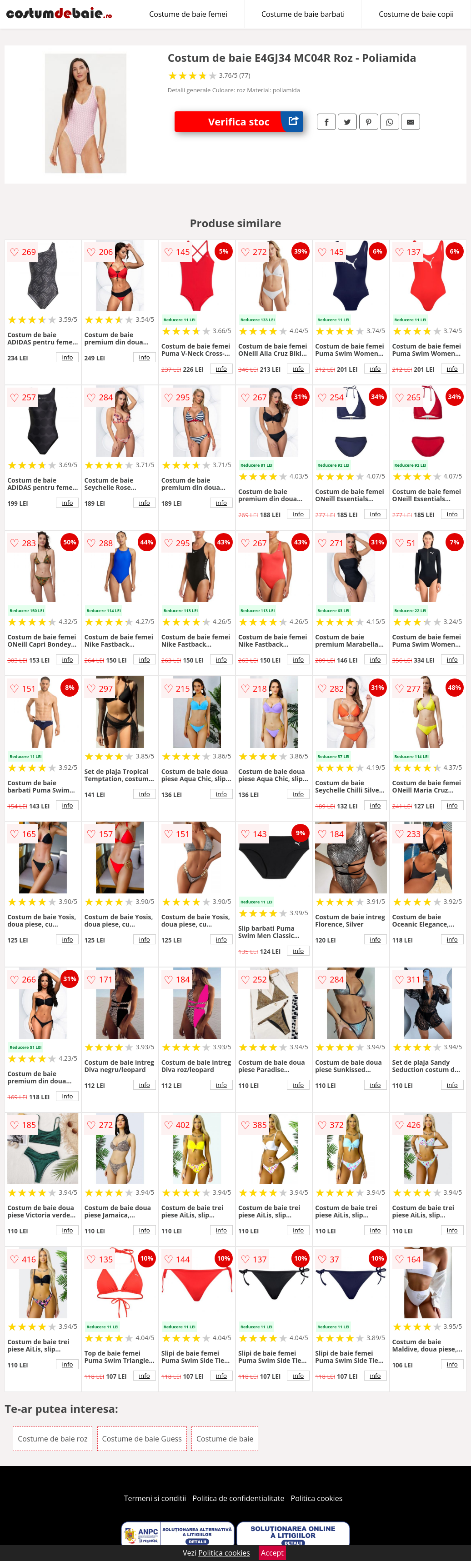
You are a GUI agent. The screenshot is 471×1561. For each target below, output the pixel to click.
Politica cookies (317, 1498)
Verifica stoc (255, 121)
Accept (272, 1553)
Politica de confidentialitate (239, 1498)
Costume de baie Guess (142, 1439)
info (67, 357)
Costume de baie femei (188, 14)
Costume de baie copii (416, 14)
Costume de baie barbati (303, 14)
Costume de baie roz (52, 1439)
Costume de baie (224, 1439)
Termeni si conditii (155, 1498)
